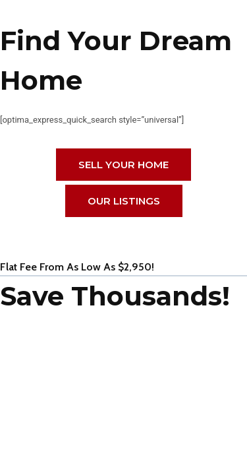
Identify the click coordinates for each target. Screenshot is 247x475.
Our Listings (124, 201)
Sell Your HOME (123, 164)
